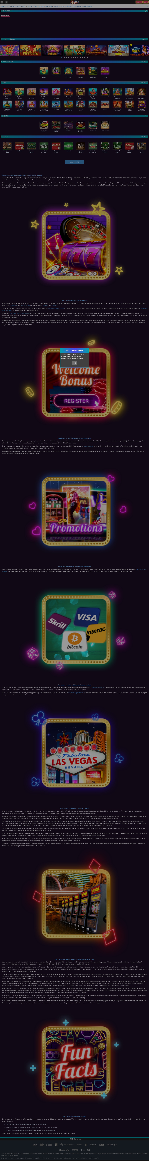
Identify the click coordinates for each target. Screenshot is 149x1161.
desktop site (65, 359)
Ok (75, 363)
